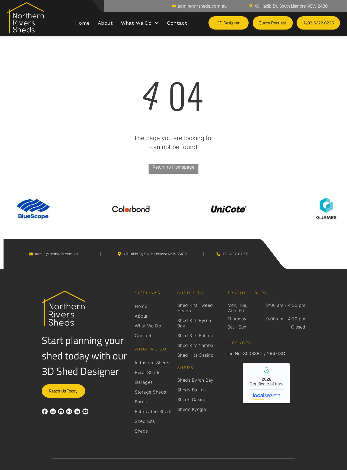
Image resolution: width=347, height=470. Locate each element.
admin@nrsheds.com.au (202, 6)
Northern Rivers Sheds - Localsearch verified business (266, 383)
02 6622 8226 (235, 254)
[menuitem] (82, 23)
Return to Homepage (173, 167)
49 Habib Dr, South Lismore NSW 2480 (290, 6)
